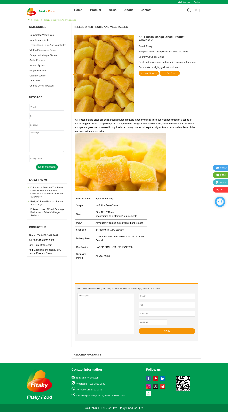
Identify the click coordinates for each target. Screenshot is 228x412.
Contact (146, 10)
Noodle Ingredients (39, 40)
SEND (167, 331)
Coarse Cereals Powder (42, 85)
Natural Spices (37, 65)
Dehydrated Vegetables (42, 35)
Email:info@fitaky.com (87, 377)
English (197, 2)
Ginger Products (38, 70)
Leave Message (148, 73)
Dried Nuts (35, 80)
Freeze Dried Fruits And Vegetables (60, 20)
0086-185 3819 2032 (47, 235)
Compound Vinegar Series (43, 55)
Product (95, 10)
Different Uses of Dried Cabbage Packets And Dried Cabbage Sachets (47, 212)
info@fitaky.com (184, 2)
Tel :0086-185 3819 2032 (89, 389)
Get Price (169, 73)
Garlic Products (37, 60)
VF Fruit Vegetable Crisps (43, 50)
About (128, 10)
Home (78, 10)
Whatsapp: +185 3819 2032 (90, 384)
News (112, 10)
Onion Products (38, 75)
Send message (47, 166)
